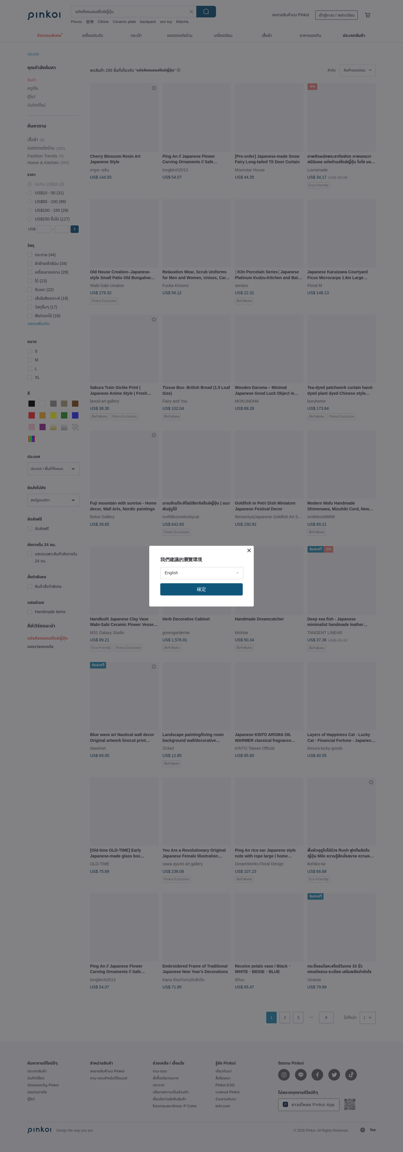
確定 (201, 589)
